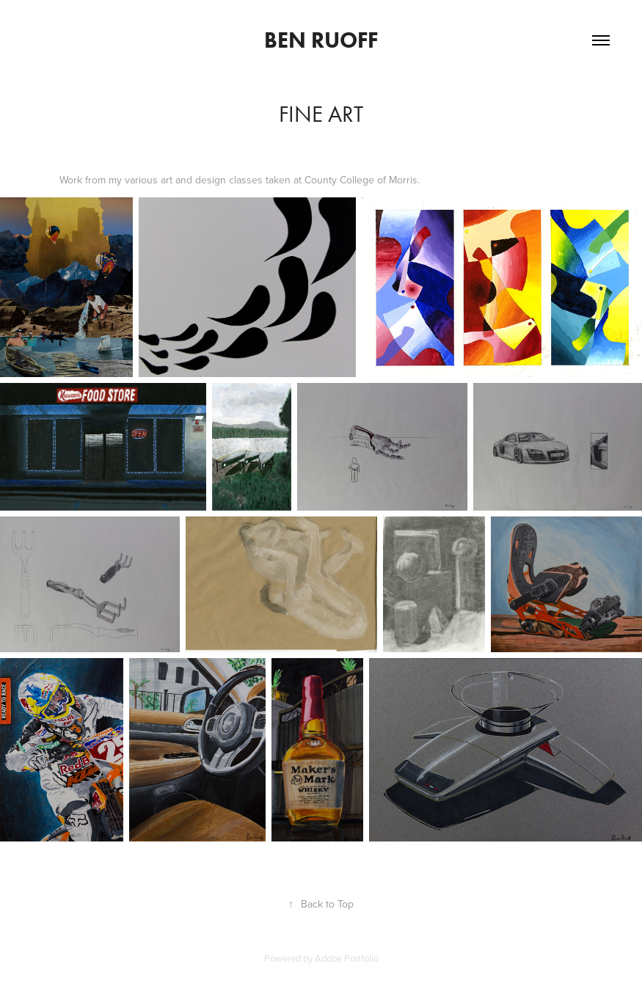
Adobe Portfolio (347, 958)
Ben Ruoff (321, 40)
